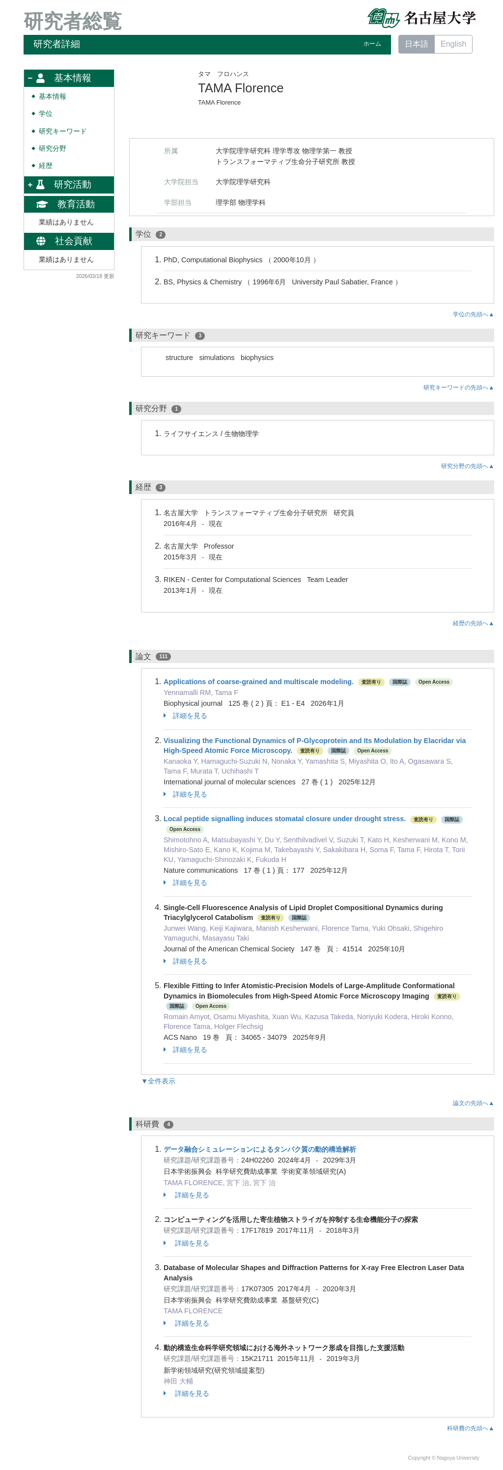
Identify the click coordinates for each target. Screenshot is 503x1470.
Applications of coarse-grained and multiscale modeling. (259, 682)
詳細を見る (185, 716)
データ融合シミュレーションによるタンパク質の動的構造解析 (260, 1149)
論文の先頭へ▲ (473, 1103)
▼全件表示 (158, 1081)
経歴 (46, 165)
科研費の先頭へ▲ (470, 1428)
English (453, 44)
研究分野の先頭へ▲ (467, 466)
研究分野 (52, 148)
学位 (46, 113)
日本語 (416, 44)
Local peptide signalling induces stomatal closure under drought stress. (285, 819)
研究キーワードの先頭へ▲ (458, 387)
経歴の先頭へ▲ (473, 623)
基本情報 (52, 96)
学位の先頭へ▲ (473, 314)
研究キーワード (63, 131)
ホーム (372, 43)
